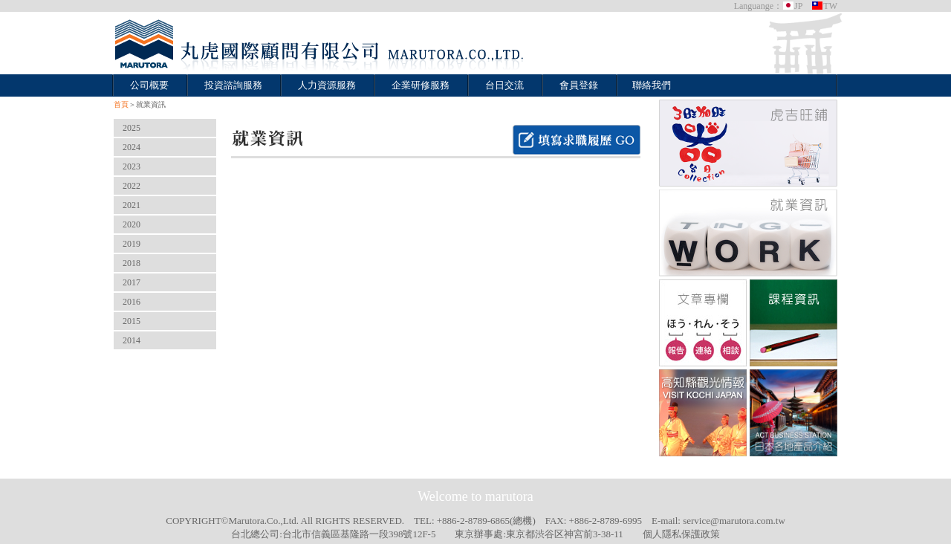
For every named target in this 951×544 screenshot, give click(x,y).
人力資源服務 (327, 85)
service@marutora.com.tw (734, 520)
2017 (131, 282)
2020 (131, 224)
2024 (131, 147)
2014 (131, 340)
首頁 (121, 104)
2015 (131, 321)
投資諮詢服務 (233, 85)
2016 (131, 302)
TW (824, 6)
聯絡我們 (651, 85)
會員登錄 (578, 85)
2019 (131, 244)
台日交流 (504, 85)
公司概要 (149, 85)
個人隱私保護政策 (681, 534)
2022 (131, 186)
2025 (131, 128)
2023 (131, 166)
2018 (131, 263)
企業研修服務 (420, 85)
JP (792, 6)
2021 (131, 205)
